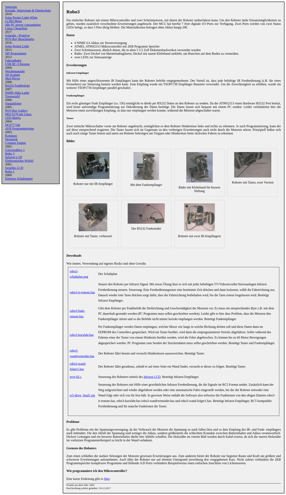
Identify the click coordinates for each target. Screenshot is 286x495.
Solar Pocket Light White (21, 17)
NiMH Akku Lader (17, 92)
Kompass (11, 135)
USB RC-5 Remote (17, 64)
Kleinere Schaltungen (19, 178)
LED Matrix (13, 117)
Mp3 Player (12, 78)
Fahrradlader (13, 60)
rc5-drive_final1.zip (82, 395)
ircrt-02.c (75, 377)
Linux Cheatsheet (16, 28)
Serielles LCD (14, 168)
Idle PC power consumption (23, 24)
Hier (107, 478)
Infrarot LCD (13, 157)
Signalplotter (13, 103)
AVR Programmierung (19, 128)
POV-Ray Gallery (16, 110)
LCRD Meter (13, 21)
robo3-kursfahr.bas (82, 335)
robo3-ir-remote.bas (82, 292)
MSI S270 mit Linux (18, 114)
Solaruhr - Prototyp (17, 35)
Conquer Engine (15, 143)
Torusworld (12, 96)
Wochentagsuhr (15, 71)
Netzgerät (11, 139)
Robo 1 (9, 171)
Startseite (11, 7)
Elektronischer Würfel (19, 160)
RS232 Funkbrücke (17, 85)
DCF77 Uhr (12, 125)
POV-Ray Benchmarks (19, 39)
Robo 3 (9, 153)
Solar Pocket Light (17, 46)
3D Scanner (12, 75)
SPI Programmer (15, 53)
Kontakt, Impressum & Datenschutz (28, 10)
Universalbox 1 (15, 150)
